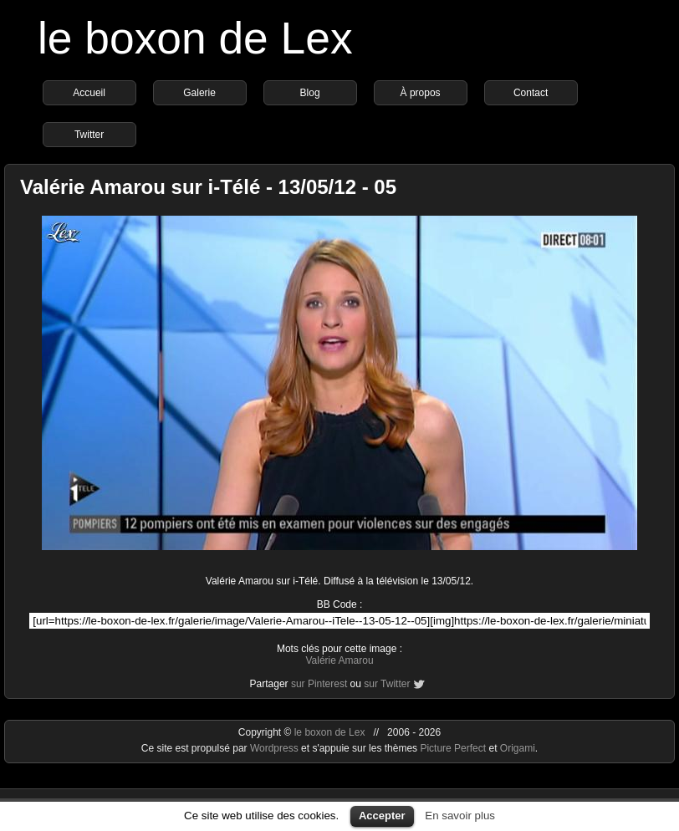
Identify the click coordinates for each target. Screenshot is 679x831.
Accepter (382, 815)
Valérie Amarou (339, 660)
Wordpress (275, 748)
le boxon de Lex (195, 38)
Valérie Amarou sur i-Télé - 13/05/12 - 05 (208, 187)
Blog (310, 93)
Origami (517, 748)
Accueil (89, 93)
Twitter (89, 134)
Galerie (199, 93)
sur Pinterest (319, 684)
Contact (530, 93)
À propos (421, 93)
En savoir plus (460, 815)
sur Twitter (387, 684)
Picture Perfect (453, 748)
